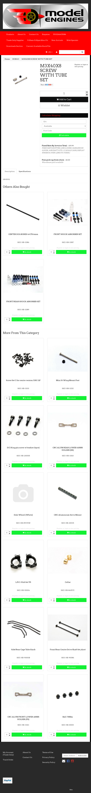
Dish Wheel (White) (23, 515)
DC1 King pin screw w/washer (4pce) (23, 448)
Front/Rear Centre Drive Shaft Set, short (68, 650)
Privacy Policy (48, 757)
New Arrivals (57, 40)
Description (10, 171)
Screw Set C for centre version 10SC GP (23, 380)
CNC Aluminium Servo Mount (68, 515)
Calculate (64, 135)
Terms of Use (47, 752)
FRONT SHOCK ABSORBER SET (68, 234)
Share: (46, 85)
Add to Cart (64, 99)
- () (49, 52)
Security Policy (48, 762)
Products (10, 34)
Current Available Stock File (38, 46)
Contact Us (34, 34)
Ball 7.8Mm (68, 717)
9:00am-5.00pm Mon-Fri (37, 40)
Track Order (8, 760)
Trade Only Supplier (15, 40)
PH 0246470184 (59, 34)
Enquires (46, 34)
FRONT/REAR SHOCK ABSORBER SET (23, 301)
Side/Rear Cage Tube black (23, 650)
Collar (68, 582)
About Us (21, 34)
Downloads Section (14, 46)
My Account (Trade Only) (8, 753)
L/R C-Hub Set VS (23, 582)
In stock (27, 252)
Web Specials (72, 40)
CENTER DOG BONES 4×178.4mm (23, 234)
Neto (71, 790)
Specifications (25, 171)
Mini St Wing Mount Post (67, 380)
